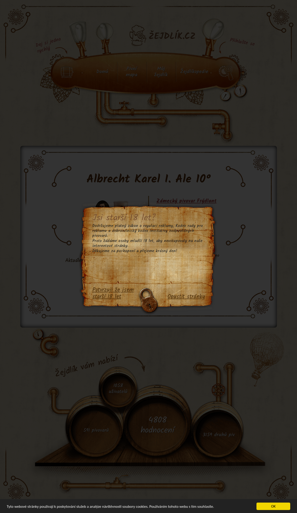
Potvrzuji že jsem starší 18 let (113, 293)
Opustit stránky (186, 296)
